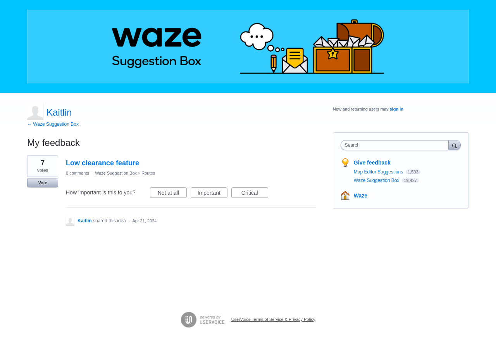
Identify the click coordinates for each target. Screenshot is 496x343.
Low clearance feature (102, 163)
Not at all (172, 194)
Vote (42, 182)
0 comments (77, 173)
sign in (396, 109)
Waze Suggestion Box (116, 173)
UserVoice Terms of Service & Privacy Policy (273, 319)
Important (212, 194)
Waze (360, 195)
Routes (148, 173)
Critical (254, 194)
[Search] (454, 145)
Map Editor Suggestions (379, 172)
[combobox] (396, 145)
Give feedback (372, 162)
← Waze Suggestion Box (53, 124)
